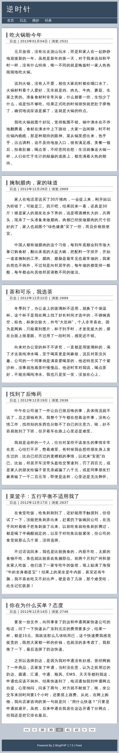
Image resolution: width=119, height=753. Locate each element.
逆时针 (19, 9)
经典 (48, 20)
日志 (23, 20)
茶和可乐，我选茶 (31, 292)
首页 (10, 20)
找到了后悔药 (26, 394)
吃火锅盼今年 (26, 35)
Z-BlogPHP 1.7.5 (63, 745)
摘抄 (35, 20)
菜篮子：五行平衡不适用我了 (45, 496)
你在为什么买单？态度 (36, 605)
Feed (79, 745)
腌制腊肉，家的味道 (34, 183)
